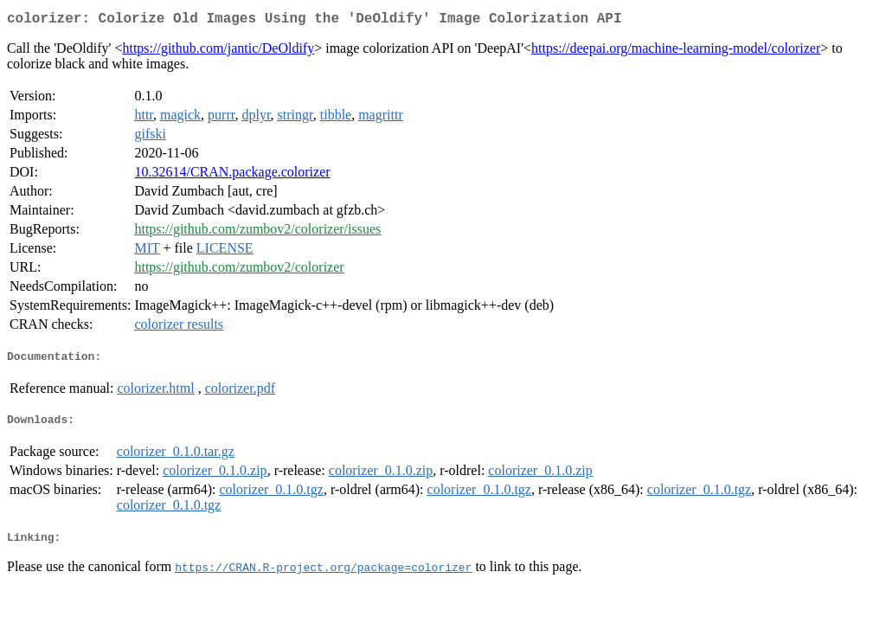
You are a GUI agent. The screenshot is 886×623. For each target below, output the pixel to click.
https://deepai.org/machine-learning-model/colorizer (675, 51)
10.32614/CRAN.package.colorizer (232, 175)
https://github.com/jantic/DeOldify (218, 51)
